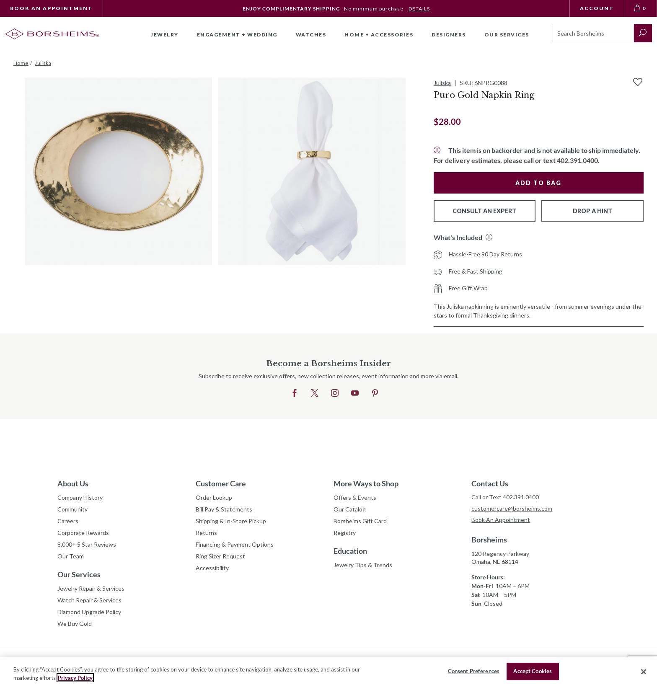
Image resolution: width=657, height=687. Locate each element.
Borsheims (489, 539)
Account (597, 8)
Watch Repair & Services (89, 600)
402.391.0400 (521, 497)
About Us (72, 483)
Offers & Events (355, 497)
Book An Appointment (51, 8)
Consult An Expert (484, 210)
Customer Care (221, 483)
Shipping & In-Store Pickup (231, 520)
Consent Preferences (473, 671)
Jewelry (164, 34)
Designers (449, 34)
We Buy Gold (74, 623)
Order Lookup (214, 497)
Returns (206, 532)
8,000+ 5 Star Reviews (86, 544)
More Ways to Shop (366, 483)
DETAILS (419, 8)
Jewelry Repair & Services (90, 588)
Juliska (442, 82)
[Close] (643, 671)
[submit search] (643, 33)
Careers (67, 520)
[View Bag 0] (640, 8)
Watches (311, 34)
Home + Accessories (378, 34)
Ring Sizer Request (220, 556)
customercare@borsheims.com (511, 508)
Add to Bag (538, 182)
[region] (328, 672)
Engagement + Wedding (237, 34)
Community (72, 509)
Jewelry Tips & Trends (363, 564)
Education (350, 550)
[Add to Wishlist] (638, 82)
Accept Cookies (532, 671)
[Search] (593, 33)
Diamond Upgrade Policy (89, 611)
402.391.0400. (578, 160)
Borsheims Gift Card (360, 520)
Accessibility (212, 567)
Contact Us (489, 483)
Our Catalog (350, 509)
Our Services (79, 574)
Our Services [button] (506, 34)
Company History (80, 497)
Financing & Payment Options (235, 544)
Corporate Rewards (83, 532)
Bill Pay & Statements (224, 508)
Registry (345, 532)
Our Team (70, 556)
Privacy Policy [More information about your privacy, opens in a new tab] (75, 677)
